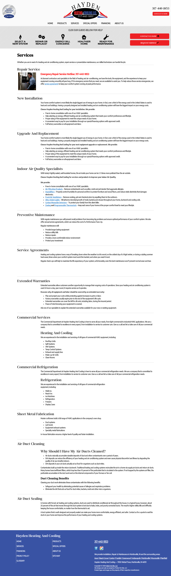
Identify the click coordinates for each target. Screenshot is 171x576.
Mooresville (155, 558)
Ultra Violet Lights (52, 200)
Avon (96, 558)
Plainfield (163, 558)
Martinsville (146, 558)
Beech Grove (103, 558)
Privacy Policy (27, 557)
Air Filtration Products (54, 189)
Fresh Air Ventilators (53, 197)
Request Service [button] (150, 43)
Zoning (48, 205)
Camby (111, 558)
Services (75, 23)
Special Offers (90, 23)
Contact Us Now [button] (161, 14)
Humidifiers (50, 192)
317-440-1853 (101, 541)
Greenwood (126, 558)
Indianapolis (136, 558)
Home (50, 23)
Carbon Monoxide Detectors (56, 202)
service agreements (51, 84)
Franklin (118, 558)
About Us (119, 23)
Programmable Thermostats (65, 205)
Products (62, 23)
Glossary (24, 562)
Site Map (60, 557)
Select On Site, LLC (112, 566)
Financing (105, 23)
